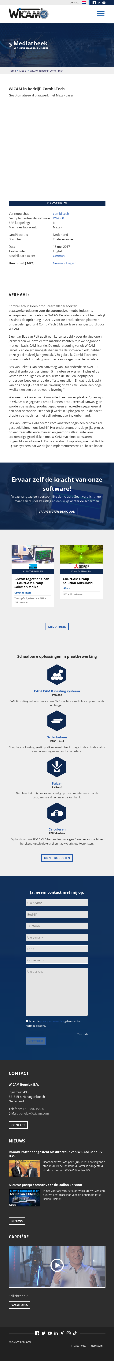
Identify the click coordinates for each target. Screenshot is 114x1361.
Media (22, 70)
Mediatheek (57, 626)
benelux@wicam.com (34, 1113)
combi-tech (61, 214)
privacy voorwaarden (52, 1021)
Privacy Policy (78, 1345)
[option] (33, 577)
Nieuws (17, 1221)
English (71, 263)
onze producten (57, 858)
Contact (74, 2)
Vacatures (19, 1305)
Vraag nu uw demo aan (57, 511)
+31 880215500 (33, 1109)
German (59, 256)
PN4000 (58, 218)
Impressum (96, 1345)
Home (12, 70)
